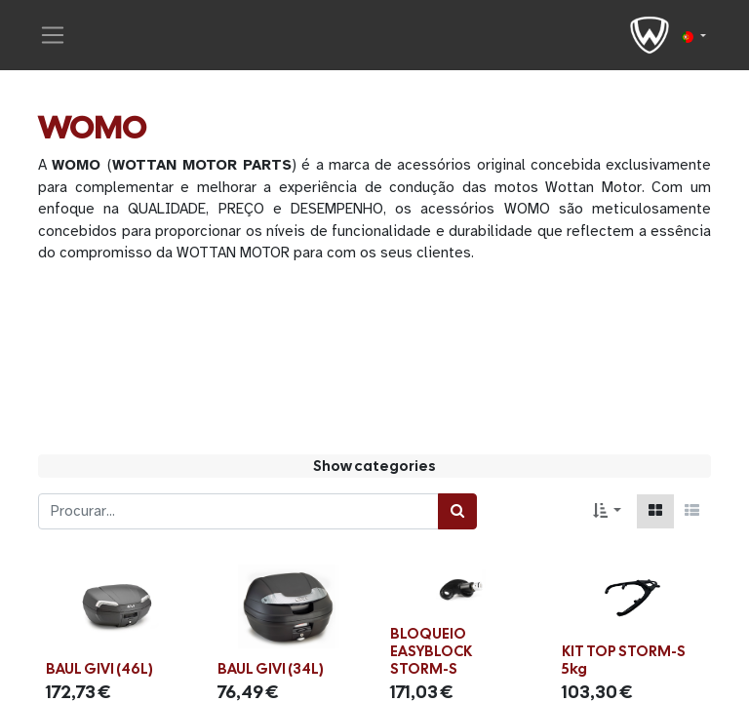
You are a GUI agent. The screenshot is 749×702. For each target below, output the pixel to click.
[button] (607, 511)
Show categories (374, 466)
